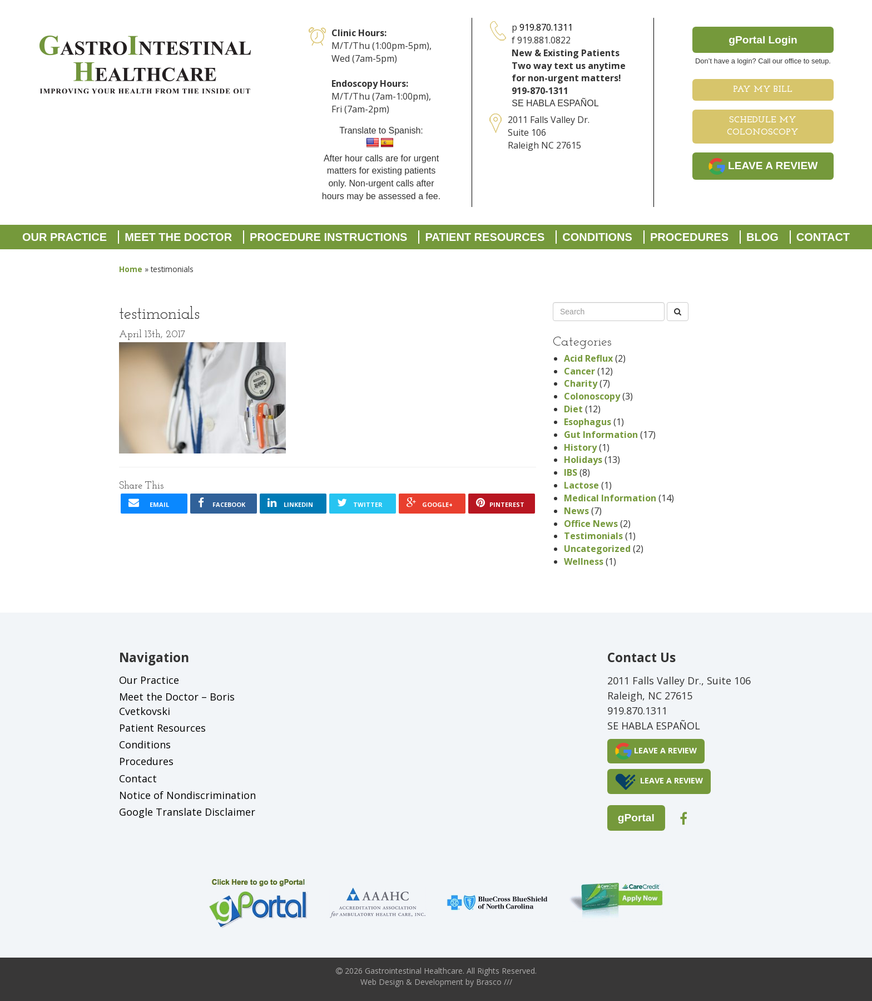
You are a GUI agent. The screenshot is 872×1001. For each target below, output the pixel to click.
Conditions (597, 237)
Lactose (581, 485)
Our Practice (64, 237)
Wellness (583, 561)
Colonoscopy (592, 396)
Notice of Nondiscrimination (187, 795)
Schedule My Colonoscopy (763, 126)
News (576, 511)
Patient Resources (484, 237)
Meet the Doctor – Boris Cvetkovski (177, 704)
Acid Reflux (588, 358)
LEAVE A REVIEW (763, 166)
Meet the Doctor (178, 237)
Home (130, 269)
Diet (573, 409)
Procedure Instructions (328, 237)
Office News (591, 523)
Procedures (689, 237)
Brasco (494, 982)
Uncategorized (597, 549)
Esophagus (587, 422)
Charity (580, 383)
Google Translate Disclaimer (187, 811)
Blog (762, 237)
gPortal (636, 818)
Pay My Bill (762, 89)
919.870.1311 (546, 27)
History (580, 447)
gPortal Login (763, 40)
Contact (823, 237)
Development (438, 982)
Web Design (382, 982)
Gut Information (601, 434)
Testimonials (593, 536)
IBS (570, 472)
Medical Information (610, 498)
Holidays (583, 459)
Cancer (579, 371)
